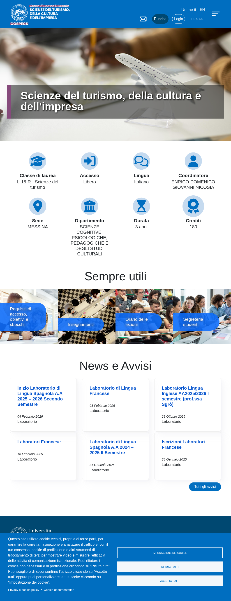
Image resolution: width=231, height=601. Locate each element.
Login (178, 19)
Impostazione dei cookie (170, 553)
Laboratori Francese (39, 441)
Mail (143, 19)
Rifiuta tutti (170, 567)
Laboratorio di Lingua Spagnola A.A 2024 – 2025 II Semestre (113, 447)
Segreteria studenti (202, 316)
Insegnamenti (87, 316)
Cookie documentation (59, 590)
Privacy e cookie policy (23, 590)
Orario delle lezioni (144, 316)
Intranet (196, 19)
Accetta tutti (169, 581)
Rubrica (160, 19)
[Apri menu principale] (216, 13)
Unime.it (188, 9)
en (202, 10)
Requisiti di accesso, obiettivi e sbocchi (29, 316)
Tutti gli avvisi (205, 487)
